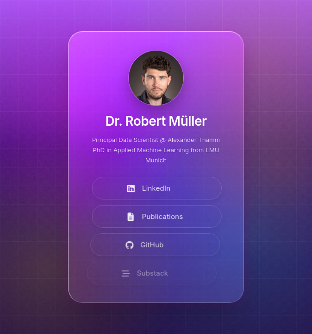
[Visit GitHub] (151, 245)
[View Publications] (154, 217)
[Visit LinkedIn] (156, 189)
